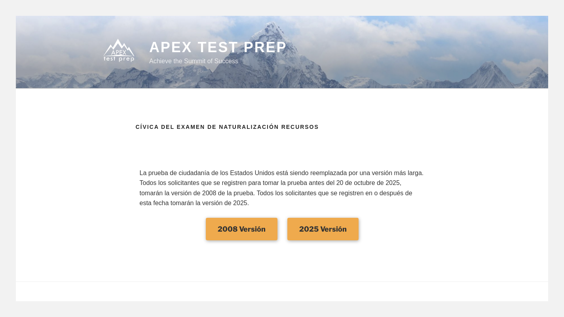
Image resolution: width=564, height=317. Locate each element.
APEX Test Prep (218, 47)
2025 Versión (323, 229)
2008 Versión (242, 229)
